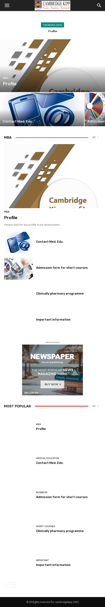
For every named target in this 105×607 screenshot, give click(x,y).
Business (41, 492)
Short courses (45, 526)
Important (42, 560)
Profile (52, 31)
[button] (6, 5)
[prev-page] (6, 584)
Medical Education (47, 458)
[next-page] (13, 584)
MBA (5, 78)
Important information (53, 319)
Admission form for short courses (62, 268)
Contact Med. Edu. (49, 242)
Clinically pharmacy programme (60, 293)
